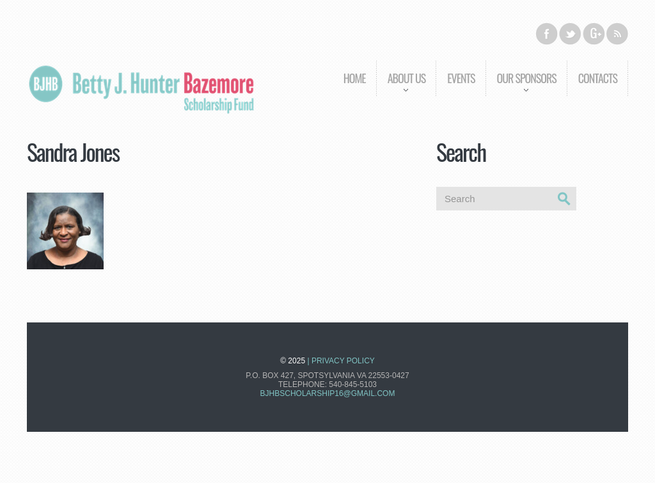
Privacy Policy (343, 360)
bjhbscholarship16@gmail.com (327, 393)
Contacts (597, 78)
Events (461, 78)
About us (401, 87)
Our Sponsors (520, 87)
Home (354, 78)
